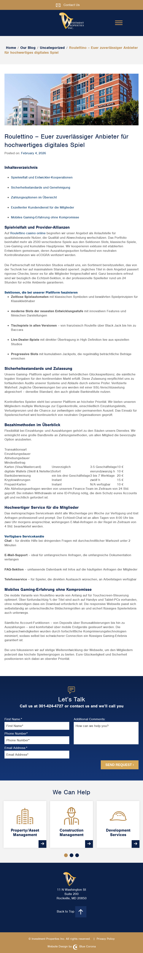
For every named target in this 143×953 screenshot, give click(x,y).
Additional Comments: (89, 719)
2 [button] (71, 855)
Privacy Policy (106, 939)
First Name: (13, 719)
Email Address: (15, 748)
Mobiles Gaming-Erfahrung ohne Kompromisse (45, 217)
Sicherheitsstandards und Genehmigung (40, 187)
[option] (25, 824)
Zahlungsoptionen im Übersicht (34, 197)
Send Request (119, 765)
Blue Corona (87, 946)
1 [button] (66, 855)
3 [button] (77, 855)
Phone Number (16, 734)
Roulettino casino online (28, 233)
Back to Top (71, 911)
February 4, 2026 (33, 153)
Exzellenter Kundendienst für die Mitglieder (42, 207)
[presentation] (94, 754)
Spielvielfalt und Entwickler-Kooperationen (42, 177)
